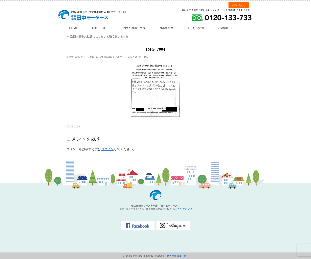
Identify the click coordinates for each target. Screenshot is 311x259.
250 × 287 (133, 56)
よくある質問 (195, 28)
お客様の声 (166, 28)
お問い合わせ (238, 5)
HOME (73, 28)
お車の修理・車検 (134, 28)
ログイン (107, 149)
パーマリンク (73, 126)
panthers (80, 56)
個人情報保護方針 (176, 255)
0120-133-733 (184, 209)
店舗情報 (225, 28)
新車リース (100, 28)
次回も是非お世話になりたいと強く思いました (97, 36)
